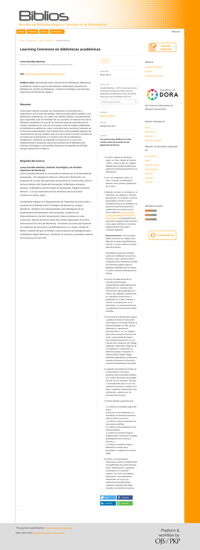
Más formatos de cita (111, 102)
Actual (21, 31)
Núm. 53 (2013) (46, 40)
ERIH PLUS (150, 131)
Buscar (176, 31)
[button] (108, 497)
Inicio (22, 40)
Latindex (149, 178)
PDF (106, 61)
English (148, 71)
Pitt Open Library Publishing (58, 528)
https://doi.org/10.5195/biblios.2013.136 (45, 73)
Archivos (32, 31)
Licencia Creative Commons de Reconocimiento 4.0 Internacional (120, 215)
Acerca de (56, 31)
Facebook (36, 532)
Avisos (44, 31)
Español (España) (153, 67)
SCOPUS (149, 136)
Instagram (49, 532)
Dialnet (148, 182)
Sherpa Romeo (152, 164)
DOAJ (147, 127)
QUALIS (148, 173)
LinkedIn (60, 532)
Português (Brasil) (154, 75)
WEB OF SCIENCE (153, 140)
